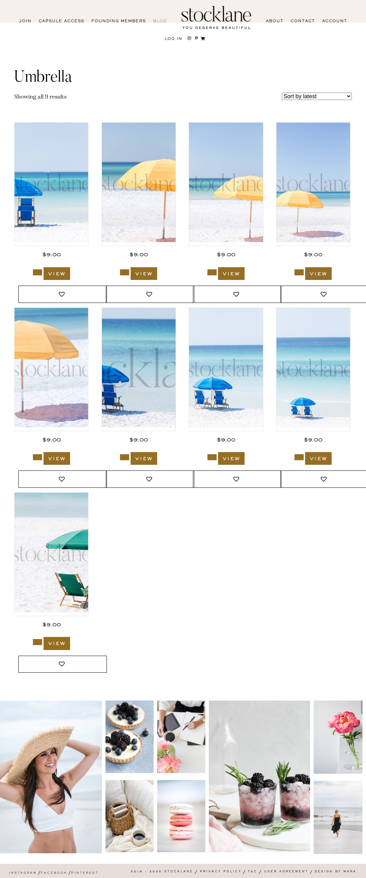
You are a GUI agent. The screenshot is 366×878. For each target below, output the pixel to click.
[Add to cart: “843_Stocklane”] (212, 457)
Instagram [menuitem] (23, 873)
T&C (252, 872)
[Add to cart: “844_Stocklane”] (124, 457)
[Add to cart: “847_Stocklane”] (299, 272)
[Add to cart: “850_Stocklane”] (37, 272)
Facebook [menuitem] (54, 873)
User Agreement (286, 872)
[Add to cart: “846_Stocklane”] (37, 457)
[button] (62, 294)
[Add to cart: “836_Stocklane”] (37, 642)
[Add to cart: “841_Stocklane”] (299, 457)
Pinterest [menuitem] (84, 873)
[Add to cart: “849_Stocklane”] (124, 272)
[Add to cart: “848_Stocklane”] (212, 272)
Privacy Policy (220, 872)
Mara (349, 872)
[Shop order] (317, 96)
